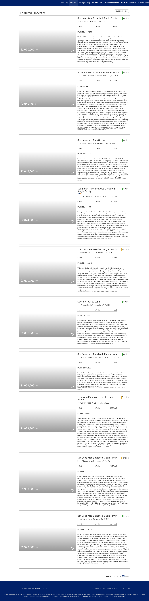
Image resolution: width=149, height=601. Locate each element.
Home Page (64, 3)
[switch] (72, 50)
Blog (101, 3)
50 (123, 576)
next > (127, 576)
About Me (95, 3)
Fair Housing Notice (122, 588)
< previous (108, 576)
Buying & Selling (84, 3)
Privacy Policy (117, 585)
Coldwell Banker (35, 585)
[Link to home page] (2, 3)
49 (120, 576)
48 (117, 576)
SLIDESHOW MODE (121, 11)
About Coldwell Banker (128, 3)
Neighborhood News (112, 3)
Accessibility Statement (102, 588)
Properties (73, 3)
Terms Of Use (104, 585)
